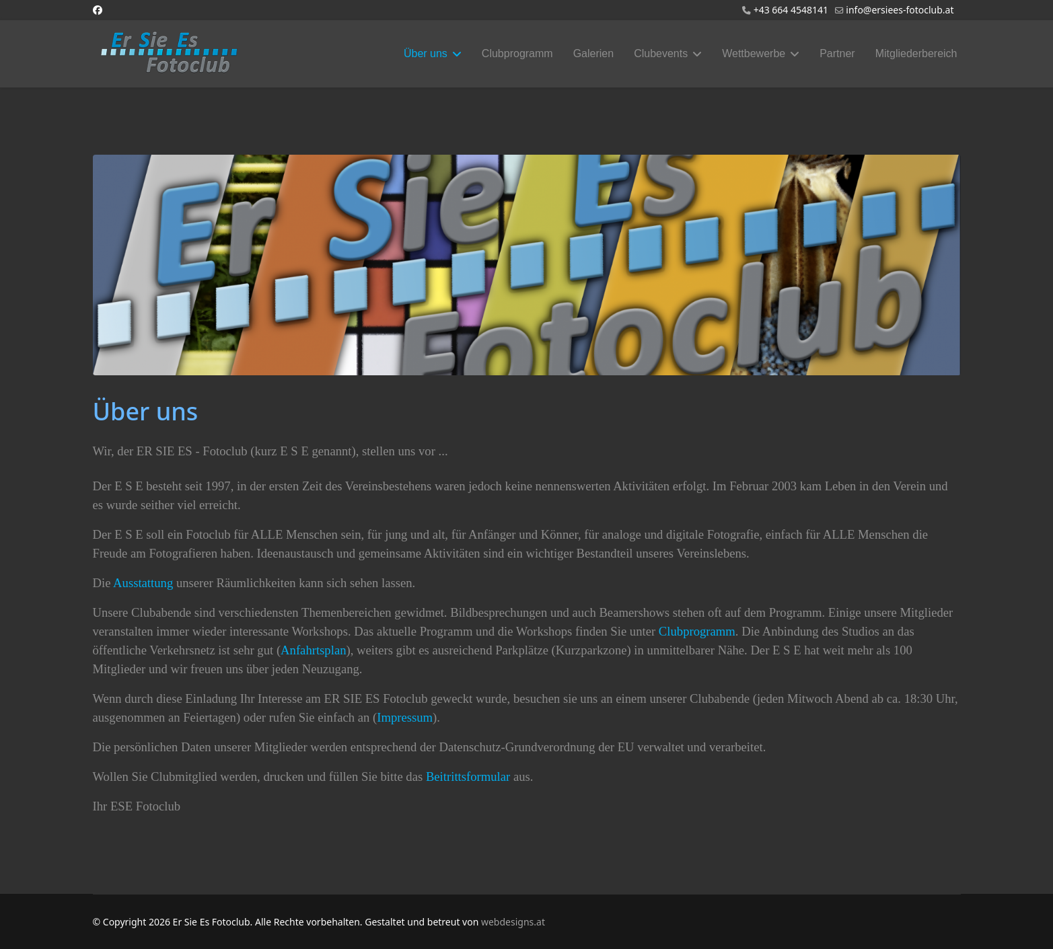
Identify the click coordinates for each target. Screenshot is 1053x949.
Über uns (425, 53)
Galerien (593, 53)
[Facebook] (97, 9)
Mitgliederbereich (916, 53)
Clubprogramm (517, 53)
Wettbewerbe (753, 53)
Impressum (405, 717)
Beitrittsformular (468, 776)
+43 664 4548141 (791, 9)
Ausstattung (143, 583)
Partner (837, 53)
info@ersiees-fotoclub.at (899, 9)
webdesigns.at (513, 921)
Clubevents (661, 53)
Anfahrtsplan (313, 650)
